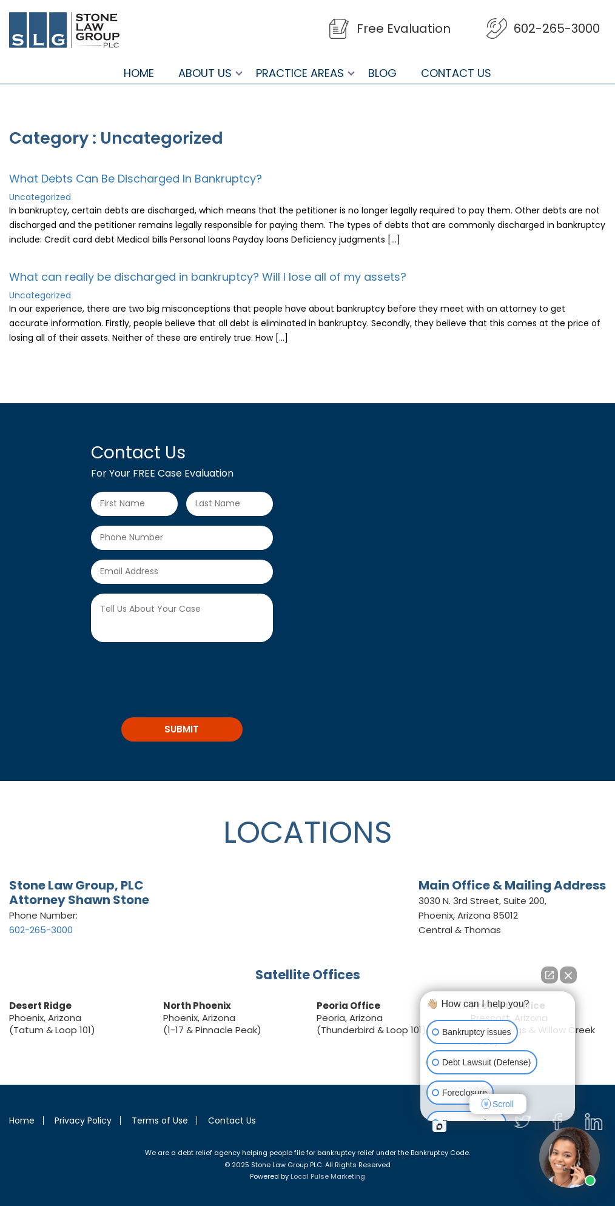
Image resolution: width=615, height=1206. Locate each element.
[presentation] (183, 675)
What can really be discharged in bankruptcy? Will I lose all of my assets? (207, 276)
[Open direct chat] (549, 974)
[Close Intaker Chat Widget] (568, 974)
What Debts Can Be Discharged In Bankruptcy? (135, 178)
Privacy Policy (83, 1120)
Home (139, 73)
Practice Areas (300, 73)
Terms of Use (160, 1120)
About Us (205, 73)
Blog (382, 73)
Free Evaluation (404, 28)
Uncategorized (40, 197)
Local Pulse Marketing (328, 1176)
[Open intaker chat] (439, 1126)
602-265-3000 (557, 28)
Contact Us (456, 73)
